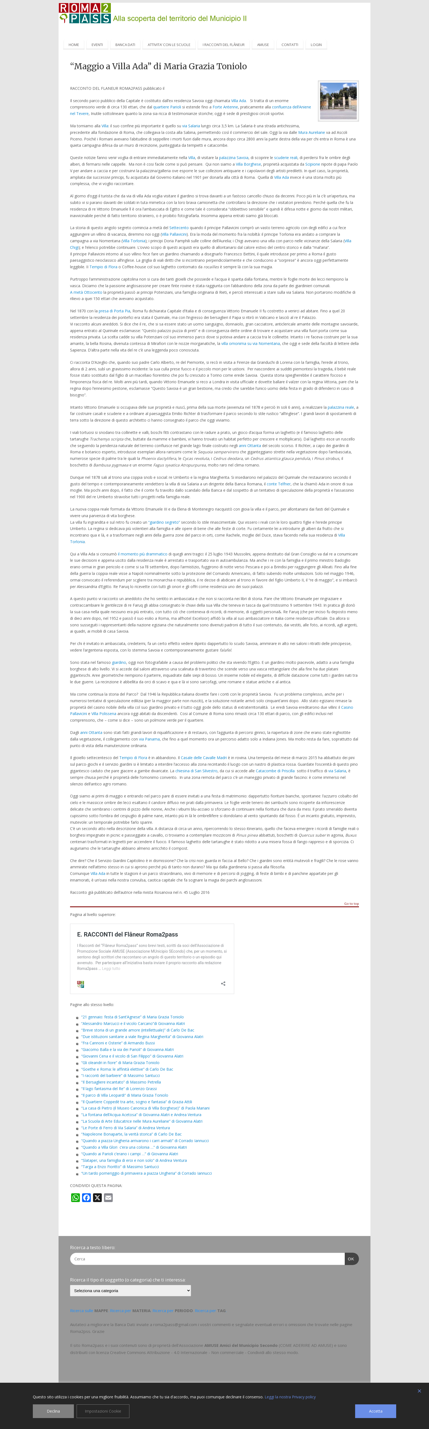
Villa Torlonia (134, 240)
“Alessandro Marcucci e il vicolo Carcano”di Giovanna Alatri (133, 1023)
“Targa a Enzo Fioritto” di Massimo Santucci (120, 1166)
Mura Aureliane (311, 132)
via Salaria (191, 125)
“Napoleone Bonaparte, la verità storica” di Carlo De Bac (131, 1134)
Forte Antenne (225, 107)
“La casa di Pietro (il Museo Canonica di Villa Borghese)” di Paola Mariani (145, 1108)
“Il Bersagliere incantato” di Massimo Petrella (121, 1082)
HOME (74, 44)
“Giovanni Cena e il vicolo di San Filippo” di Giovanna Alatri (132, 1056)
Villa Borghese (248, 164)
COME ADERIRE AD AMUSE (306, 1345)
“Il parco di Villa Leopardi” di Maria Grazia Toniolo (124, 1095)
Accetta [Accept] (375, 1411)
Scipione (312, 164)
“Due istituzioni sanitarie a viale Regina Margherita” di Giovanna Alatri (142, 1036)
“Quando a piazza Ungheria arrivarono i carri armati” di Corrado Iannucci (145, 1140)
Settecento (179, 227)
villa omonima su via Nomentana (250, 343)
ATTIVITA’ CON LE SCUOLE (169, 44)
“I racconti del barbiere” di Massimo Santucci (120, 1075)
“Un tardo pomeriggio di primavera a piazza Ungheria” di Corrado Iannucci (146, 1173)
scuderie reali (285, 157)
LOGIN (316, 44)
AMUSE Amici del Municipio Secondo (241, 1345)
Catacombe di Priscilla (275, 770)
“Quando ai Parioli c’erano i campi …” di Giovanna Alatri (129, 1153)
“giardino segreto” (164, 522)
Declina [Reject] (53, 1411)
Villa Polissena (103, 713)
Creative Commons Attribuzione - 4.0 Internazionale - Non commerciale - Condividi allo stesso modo (204, 1352)
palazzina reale (341, 407)
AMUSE (263, 44)
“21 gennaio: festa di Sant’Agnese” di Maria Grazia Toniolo (132, 1016)
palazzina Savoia (233, 157)
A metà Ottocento (86, 292)
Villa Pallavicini (174, 234)
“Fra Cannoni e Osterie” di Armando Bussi (118, 1042)
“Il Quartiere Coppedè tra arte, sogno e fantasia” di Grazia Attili (136, 1101)
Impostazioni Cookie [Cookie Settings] (103, 1411)
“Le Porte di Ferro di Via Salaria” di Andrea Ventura (125, 1127)
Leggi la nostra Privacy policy (290, 1396)
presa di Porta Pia (114, 310)
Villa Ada (238, 100)
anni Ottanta (250, 445)
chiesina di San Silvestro (196, 770)
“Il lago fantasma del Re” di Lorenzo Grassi (119, 1088)
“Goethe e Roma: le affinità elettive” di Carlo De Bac (127, 1069)
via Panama (149, 739)
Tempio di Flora (103, 266)
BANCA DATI (125, 44)
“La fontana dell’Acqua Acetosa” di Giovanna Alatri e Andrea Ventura (141, 1114)
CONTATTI (290, 44)
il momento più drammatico (142, 554)
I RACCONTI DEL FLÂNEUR (224, 44)
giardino (119, 662)
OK (350, 1258)
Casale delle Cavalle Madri (204, 757)
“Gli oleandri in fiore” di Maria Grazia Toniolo (120, 1062)
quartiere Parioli (167, 107)
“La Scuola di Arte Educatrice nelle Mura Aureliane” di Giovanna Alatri (141, 1121)
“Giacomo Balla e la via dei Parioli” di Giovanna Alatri (127, 1049)
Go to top (351, 904)
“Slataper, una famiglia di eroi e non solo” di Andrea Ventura (134, 1160)
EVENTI (97, 44)
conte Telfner (279, 483)
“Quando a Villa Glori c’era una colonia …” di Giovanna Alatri (134, 1147)
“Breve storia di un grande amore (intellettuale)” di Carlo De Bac (137, 1030)
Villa (105, 125)
